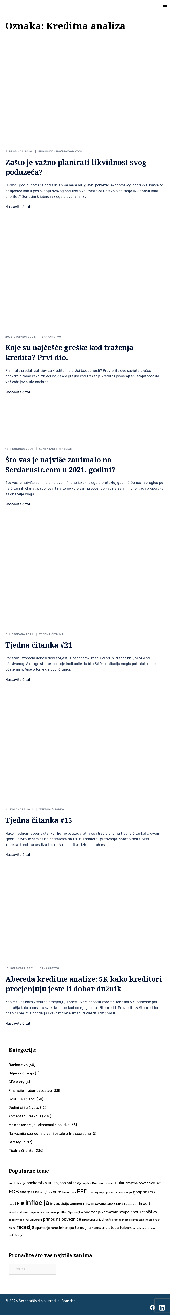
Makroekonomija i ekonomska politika (39, 1125)
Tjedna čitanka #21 (38, 645)
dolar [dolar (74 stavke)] (120, 1182)
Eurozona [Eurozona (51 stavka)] (69, 1192)
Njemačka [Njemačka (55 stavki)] (75, 1212)
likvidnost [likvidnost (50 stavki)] (16, 1212)
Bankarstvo (51, 336)
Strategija (17, 1142)
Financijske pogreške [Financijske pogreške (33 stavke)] (101, 1192)
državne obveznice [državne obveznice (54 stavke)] (140, 1183)
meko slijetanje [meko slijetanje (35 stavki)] (32, 1212)
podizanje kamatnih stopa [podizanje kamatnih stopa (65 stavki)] (106, 1212)
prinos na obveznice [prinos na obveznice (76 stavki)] (62, 1219)
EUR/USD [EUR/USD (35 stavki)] (46, 1192)
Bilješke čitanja (21, 1073)
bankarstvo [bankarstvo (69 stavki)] (37, 1183)
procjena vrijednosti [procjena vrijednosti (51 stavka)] (96, 1220)
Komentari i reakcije (55, 448)
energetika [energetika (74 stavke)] (29, 1192)
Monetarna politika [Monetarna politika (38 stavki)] (55, 1212)
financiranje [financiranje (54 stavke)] (123, 1192)
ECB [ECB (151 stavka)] (14, 1191)
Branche (68, 1301)
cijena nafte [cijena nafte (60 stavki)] (66, 1183)
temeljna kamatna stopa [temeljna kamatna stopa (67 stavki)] (97, 1227)
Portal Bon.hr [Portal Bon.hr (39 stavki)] (33, 1219)
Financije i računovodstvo (60, 151)
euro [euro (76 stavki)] (57, 1192)
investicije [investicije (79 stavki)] (59, 1203)
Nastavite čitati (18, 207)
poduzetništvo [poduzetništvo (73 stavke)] (143, 1212)
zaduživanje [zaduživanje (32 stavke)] (16, 1235)
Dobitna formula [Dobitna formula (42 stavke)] (103, 1183)
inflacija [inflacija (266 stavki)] (37, 1202)
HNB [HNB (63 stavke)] (21, 1203)
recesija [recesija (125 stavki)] (26, 1227)
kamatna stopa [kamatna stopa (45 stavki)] (105, 1204)
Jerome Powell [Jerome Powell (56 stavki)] (82, 1204)
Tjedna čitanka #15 (38, 820)
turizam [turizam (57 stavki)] (126, 1228)
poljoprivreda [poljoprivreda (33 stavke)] (16, 1219)
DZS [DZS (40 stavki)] (158, 1183)
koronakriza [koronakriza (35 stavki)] (131, 1204)
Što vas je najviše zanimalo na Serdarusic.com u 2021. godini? (60, 464)
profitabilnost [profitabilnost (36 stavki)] (120, 1219)
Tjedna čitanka (51, 634)
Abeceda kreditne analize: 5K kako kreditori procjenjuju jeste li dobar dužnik (83, 984)
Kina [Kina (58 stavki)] (119, 1204)
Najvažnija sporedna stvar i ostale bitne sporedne (50, 1133)
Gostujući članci (22, 1099)
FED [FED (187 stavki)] (82, 1191)
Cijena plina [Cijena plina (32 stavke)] (84, 1183)
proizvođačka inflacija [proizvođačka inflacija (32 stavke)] (141, 1219)
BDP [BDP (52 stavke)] (51, 1183)
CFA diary (17, 1082)
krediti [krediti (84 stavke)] (145, 1203)
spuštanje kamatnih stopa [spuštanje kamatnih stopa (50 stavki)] (54, 1228)
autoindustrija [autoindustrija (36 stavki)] (17, 1183)
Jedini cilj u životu (24, 1108)
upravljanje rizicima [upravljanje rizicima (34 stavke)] (144, 1228)
